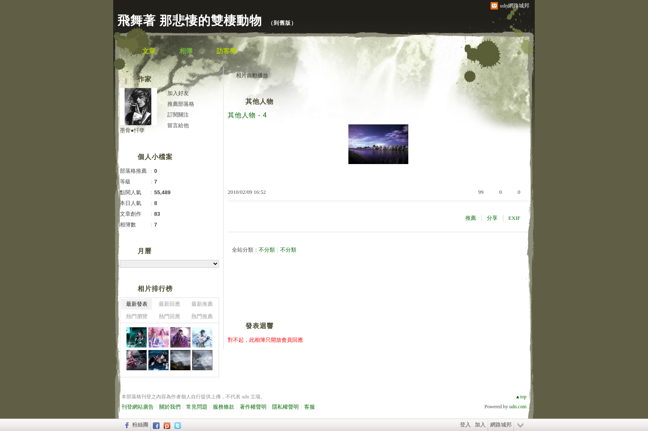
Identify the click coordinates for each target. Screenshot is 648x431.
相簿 (186, 51)
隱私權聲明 (285, 407)
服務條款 (223, 407)
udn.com (517, 407)
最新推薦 (202, 304)
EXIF (514, 218)
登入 (465, 424)
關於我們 (170, 407)
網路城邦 (501, 424)
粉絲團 (140, 424)
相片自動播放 (252, 75)
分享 (492, 218)
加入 (480, 424)
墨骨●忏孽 (132, 130)
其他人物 (259, 101)
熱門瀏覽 (137, 316)
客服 (309, 407)
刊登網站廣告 (138, 407)
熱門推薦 (202, 316)
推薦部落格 (180, 104)
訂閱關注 (178, 115)
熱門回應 (169, 316)
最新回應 (169, 304)
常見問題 (196, 407)
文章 (148, 51)
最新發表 (137, 304)
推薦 (470, 218)
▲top (520, 397)
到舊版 (282, 23)
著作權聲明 (253, 407)
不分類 (267, 250)
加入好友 (178, 93)
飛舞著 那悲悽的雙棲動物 (189, 20)
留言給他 (178, 125)
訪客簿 (226, 51)
